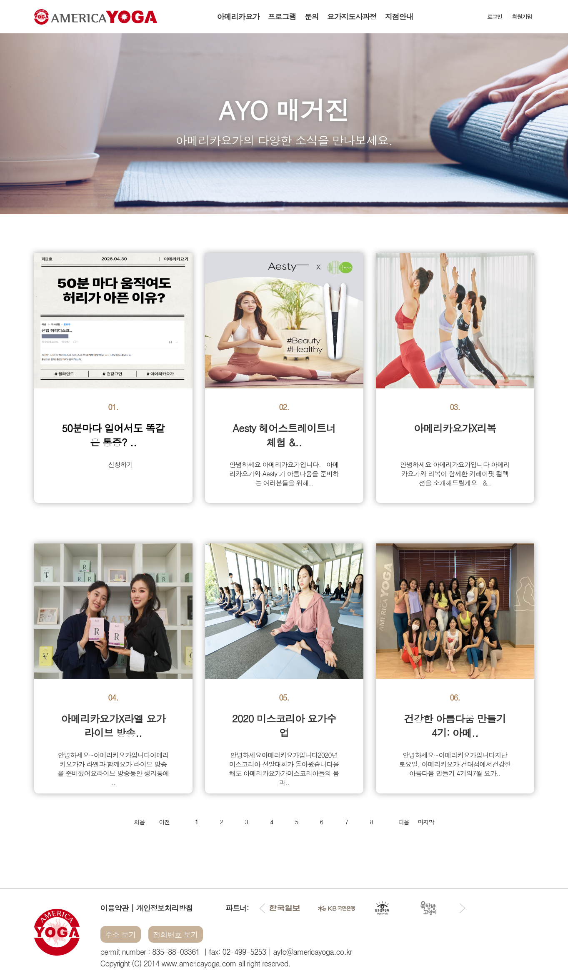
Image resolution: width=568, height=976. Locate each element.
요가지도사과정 (352, 16)
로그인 (494, 16)
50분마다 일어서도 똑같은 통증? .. (113, 435)
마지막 (426, 822)
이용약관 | (118, 908)
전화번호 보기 (175, 934)
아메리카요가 (238, 16)
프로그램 (282, 16)
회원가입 (522, 16)
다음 (403, 822)
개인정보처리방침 (164, 908)
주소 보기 (120, 934)
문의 (312, 16)
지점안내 (399, 16)
